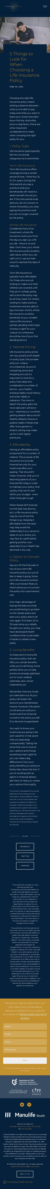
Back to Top (25, 1174)
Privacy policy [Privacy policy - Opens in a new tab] (34, 1166)
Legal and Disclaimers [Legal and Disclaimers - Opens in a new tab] (19, 1166)
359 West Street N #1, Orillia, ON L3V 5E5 (25, 1126)
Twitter (25, 856)
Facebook (25, 847)
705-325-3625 (26, 1129)
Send (25, 1060)
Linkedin (25, 866)
